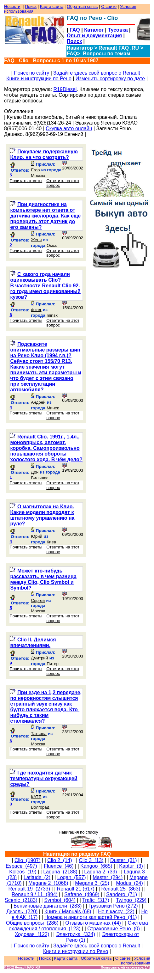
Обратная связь (82, 6)
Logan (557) (71, 877)
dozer (36, 309)
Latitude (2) (37, 877)
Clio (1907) (27, 860)
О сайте (109, 6)
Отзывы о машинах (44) (93, 923)
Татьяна (39, 733)
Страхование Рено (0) (113, 928)
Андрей (38, 402)
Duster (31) (123, 860)
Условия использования (135, 960)
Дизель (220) (21, 911)
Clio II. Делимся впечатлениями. (33, 642)
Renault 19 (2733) (29, 888)
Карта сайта (51, 6)
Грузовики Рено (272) (113, 906)
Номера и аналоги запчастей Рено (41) (90, 917)
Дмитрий (39, 658)
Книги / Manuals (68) (67, 911)
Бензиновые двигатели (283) (48, 906)
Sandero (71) (121, 894)
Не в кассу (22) (116, 911)
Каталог (94, 30)
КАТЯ (36, 796)
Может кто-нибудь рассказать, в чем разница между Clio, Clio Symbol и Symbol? (43, 579)
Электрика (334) (75, 934)
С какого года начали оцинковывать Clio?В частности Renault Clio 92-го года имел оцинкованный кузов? (45, 286)
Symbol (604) (60, 900)
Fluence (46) (58, 866)
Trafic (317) (95, 900)
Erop (35, 170)
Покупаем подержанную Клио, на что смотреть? (43, 154)
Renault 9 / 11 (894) (35, 894)
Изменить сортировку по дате (110, 78)
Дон (34, 472)
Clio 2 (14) (59, 860)
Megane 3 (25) (92, 883)
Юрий (36, 536)
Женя (36, 239)
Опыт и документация (94, 35)
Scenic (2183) (21, 900)
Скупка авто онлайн (69, 128)
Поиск (31, 6)
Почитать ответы (25, 180)
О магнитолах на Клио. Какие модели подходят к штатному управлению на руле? (42, 515)
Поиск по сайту (32, 73)
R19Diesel (65, 89)
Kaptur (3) (131, 866)
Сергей (38, 600)
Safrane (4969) (81, 894)
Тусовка (118, 30)
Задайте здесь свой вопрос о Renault (96, 73)
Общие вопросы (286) (32, 923)
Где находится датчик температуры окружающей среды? (43, 778)
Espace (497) (21, 866)
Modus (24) (129, 883)
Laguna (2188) (60, 871)
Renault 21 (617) (75, 888)
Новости (12, 6)
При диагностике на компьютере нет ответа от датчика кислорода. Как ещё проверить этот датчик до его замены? (45, 216)
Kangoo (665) (96, 866)
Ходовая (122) (32, 934)
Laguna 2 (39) (100, 871)
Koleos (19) (22, 871)
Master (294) (108, 877)
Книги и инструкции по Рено (38, 78)
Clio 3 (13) (91, 860)
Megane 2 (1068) (48, 883)
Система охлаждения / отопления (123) (78, 925)
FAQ (75, 30)
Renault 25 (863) (120, 888)
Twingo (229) (131, 900)
